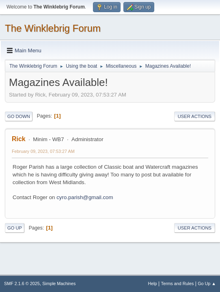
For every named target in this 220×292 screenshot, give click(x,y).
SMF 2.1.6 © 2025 (22, 283)
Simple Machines (58, 283)
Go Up (14, 227)
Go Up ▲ (207, 283)
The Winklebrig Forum (53, 28)
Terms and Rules (177, 283)
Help (152, 283)
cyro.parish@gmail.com (84, 197)
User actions (194, 116)
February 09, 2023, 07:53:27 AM (43, 151)
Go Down (18, 116)
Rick (19, 138)
